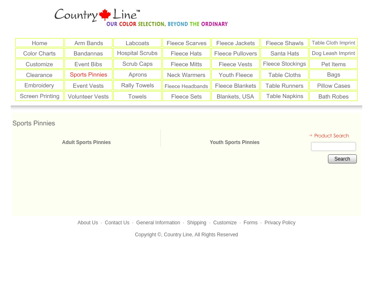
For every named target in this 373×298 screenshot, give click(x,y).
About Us (88, 223)
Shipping (196, 223)
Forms (251, 223)
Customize (225, 223)
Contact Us (117, 223)
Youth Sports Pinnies (234, 142)
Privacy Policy (280, 223)
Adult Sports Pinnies (86, 142)
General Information (158, 223)
